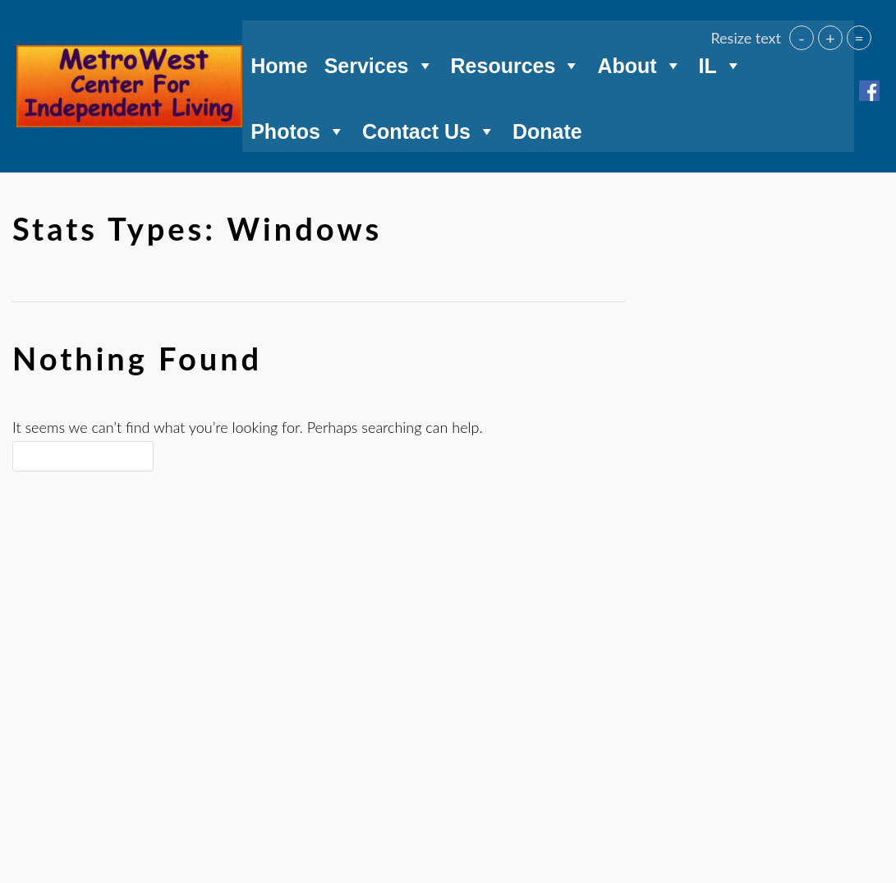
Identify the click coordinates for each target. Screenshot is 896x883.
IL (720, 60)
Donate (547, 129)
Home (278, 63)
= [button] (859, 38)
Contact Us (429, 126)
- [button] (801, 38)
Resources (516, 60)
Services (379, 60)
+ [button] (830, 38)
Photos (298, 126)
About (639, 60)
